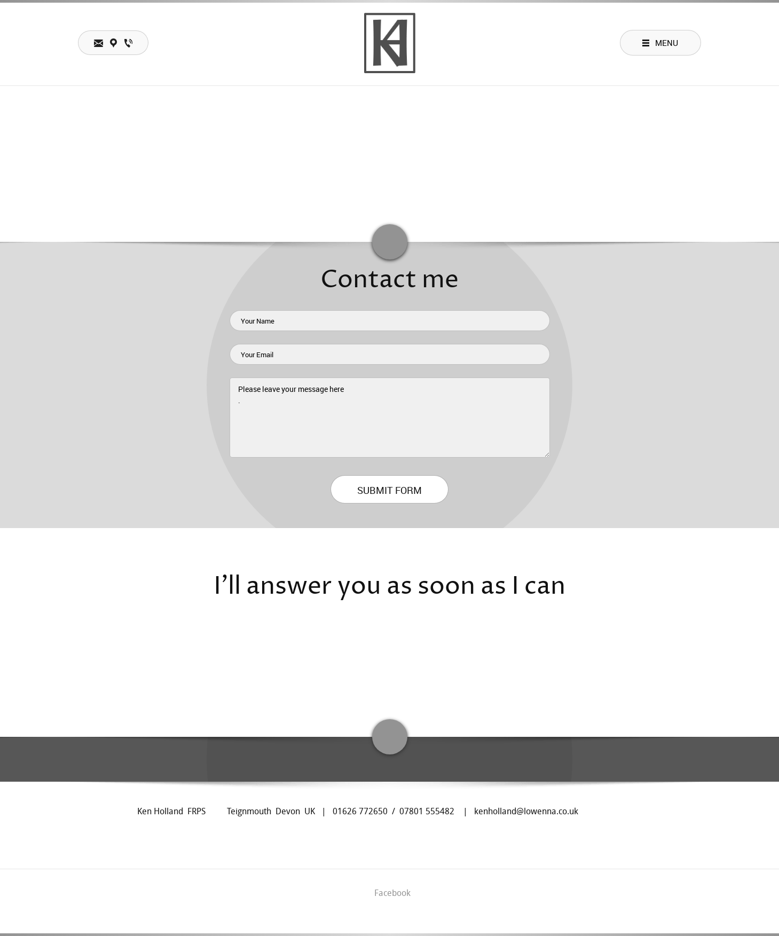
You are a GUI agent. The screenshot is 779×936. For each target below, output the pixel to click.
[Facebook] (428, 671)
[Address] (377, 671)
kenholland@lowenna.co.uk (526, 811)
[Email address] (402, 671)
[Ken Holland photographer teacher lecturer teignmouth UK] (390, 43)
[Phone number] (351, 671)
